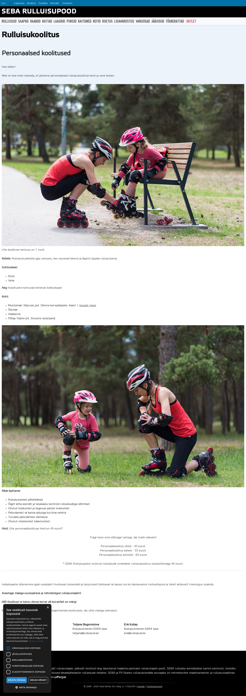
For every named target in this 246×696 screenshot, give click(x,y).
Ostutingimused (154, 686)
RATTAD (47, 21)
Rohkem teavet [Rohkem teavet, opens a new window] (36, 641)
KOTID (97, 21)
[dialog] (27, 648)
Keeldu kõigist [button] (38, 680)
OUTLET (191, 21)
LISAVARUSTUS (124, 21)
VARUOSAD (143, 21)
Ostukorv (67, 3)
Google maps (87, 305)
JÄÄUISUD (157, 21)
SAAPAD (23, 21)
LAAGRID (59, 21)
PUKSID (71, 21)
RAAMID (35, 21)
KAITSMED (84, 21)
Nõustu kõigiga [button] (17, 680)
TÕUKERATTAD (175, 21)
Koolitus (31, 3)
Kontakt (54, 3)
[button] (27, 687)
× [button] (47, 607)
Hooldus (43, 3)
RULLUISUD (9, 21)
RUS (4, 3)
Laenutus (19, 3)
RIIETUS (107, 21)
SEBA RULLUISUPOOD (39, 12)
